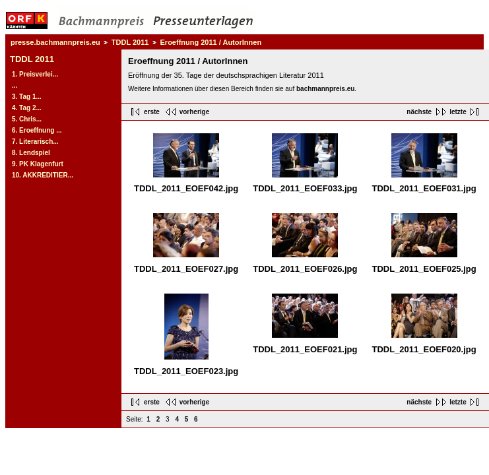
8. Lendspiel (31, 152)
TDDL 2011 (130, 42)
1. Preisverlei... (35, 74)
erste (152, 111)
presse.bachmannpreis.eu (55, 42)
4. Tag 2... (27, 107)
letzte (458, 111)
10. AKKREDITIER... (42, 175)
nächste (419, 111)
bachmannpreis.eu (325, 88)
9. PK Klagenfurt (37, 164)
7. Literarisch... (35, 141)
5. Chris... (27, 119)
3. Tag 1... (27, 96)
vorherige (194, 111)
